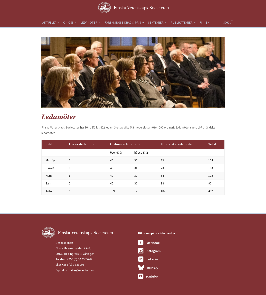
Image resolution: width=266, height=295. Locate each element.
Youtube (148, 276)
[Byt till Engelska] (208, 24)
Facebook (149, 242)
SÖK (226, 22)
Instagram (149, 251)
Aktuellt (49, 22)
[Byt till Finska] (201, 24)
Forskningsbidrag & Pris (122, 22)
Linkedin (148, 259)
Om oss (68, 22)
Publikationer (182, 22)
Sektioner (156, 22)
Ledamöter (89, 22)
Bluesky (148, 268)
